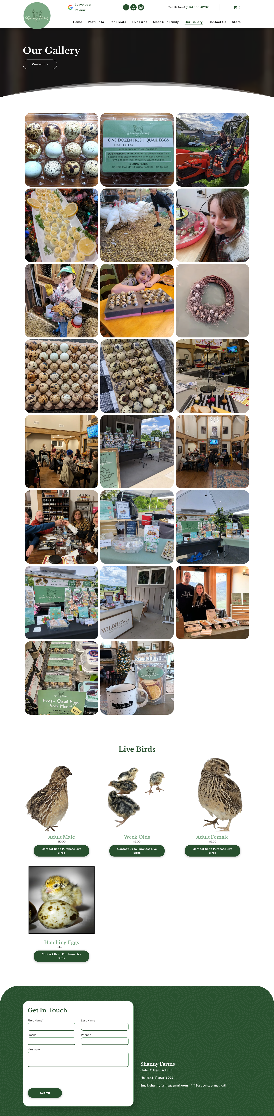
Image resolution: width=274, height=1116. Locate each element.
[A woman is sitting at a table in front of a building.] (137, 602)
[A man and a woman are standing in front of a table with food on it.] (212, 602)
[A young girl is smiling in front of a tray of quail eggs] (212, 225)
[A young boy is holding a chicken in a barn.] (61, 300)
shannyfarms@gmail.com (168, 1085)
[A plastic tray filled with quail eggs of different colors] (61, 150)
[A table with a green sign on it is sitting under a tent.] (212, 527)
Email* (32, 1035)
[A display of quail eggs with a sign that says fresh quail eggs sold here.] (61, 678)
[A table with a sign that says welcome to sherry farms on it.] (137, 451)
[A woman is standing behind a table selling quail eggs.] (137, 527)
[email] (141, 7)
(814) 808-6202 (197, 7)
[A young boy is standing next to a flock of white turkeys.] (137, 225)
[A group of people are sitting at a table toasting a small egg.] (61, 527)
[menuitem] (77, 22)
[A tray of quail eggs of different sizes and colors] (61, 376)
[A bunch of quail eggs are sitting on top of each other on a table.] (137, 376)
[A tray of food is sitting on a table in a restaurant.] (212, 376)
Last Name (88, 1020)
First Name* (36, 1020)
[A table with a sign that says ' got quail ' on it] (61, 602)
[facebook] (126, 7)
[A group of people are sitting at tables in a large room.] (212, 451)
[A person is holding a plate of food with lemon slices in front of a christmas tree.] (61, 225)
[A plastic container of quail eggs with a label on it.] (137, 150)
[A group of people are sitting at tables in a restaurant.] (61, 451)
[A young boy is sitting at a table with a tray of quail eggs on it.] (137, 300)
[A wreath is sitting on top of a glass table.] (212, 300)
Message (34, 1049)
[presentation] (57, 1077)
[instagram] (133, 7)
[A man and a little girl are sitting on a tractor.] (212, 150)
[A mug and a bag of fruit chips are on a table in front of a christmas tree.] (137, 678)
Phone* (86, 1035)
